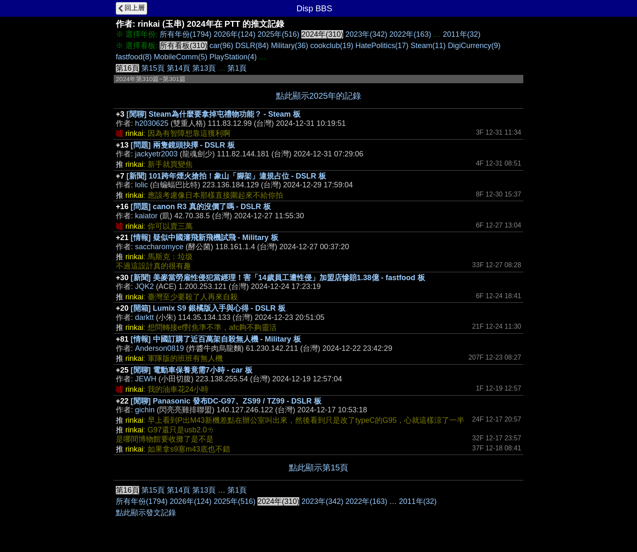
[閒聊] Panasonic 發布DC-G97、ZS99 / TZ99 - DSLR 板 (226, 401)
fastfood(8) (134, 57)
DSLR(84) (252, 45)
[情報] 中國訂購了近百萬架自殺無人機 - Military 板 (216, 339)
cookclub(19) (331, 45)
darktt (144, 317)
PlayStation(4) (233, 57)
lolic (141, 185)
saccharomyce (159, 247)
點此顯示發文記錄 (146, 513)
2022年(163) (410, 34)
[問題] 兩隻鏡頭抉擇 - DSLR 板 (183, 145)
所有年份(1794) (185, 34)
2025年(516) (278, 34)
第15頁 (153, 68)
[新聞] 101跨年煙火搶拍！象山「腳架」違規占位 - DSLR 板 (226, 176)
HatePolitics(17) (381, 45)
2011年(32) (462, 34)
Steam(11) (428, 45)
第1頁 (237, 68)
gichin (145, 410)
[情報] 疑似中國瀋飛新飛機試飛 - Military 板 (204, 237)
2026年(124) (234, 34)
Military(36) (289, 45)
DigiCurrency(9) (474, 45)
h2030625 (151, 123)
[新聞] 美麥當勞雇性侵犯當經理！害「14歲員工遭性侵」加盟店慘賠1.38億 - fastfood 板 (278, 277)
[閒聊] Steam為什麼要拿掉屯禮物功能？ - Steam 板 (214, 114)
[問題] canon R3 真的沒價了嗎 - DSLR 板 (201, 206)
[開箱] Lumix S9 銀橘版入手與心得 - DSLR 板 (208, 308)
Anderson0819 (159, 348)
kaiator (146, 216)
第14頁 (178, 68)
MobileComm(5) (180, 57)
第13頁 (204, 68)
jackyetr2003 (156, 154)
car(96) (221, 45)
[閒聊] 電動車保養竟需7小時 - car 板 (191, 370)
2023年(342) (366, 34)
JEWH (145, 379)
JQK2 (144, 286)
